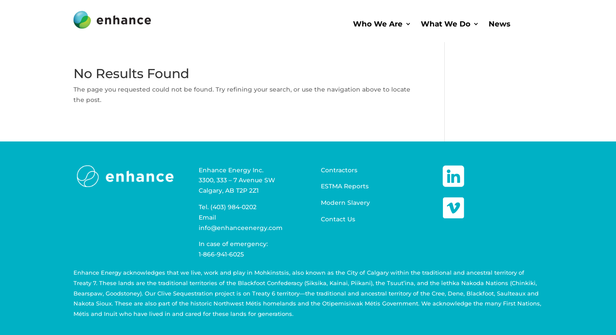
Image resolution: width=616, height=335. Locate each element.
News (499, 24)
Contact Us (338, 219)
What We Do (445, 24)
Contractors (339, 170)
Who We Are (378, 24)
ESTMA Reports (345, 186)
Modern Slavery (345, 203)
